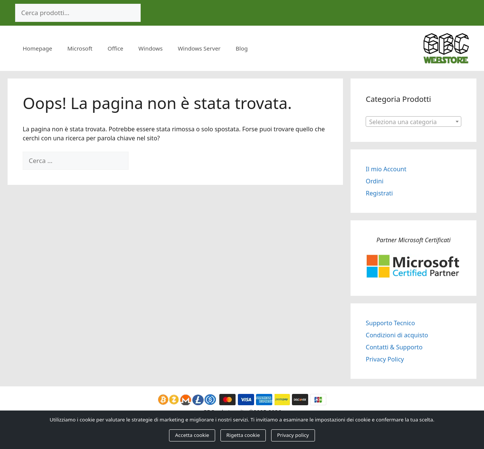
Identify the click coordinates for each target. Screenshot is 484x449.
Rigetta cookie (243, 435)
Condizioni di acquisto (397, 335)
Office (116, 48)
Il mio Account (386, 169)
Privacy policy (293, 435)
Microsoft (79, 48)
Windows (150, 48)
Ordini (374, 181)
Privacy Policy (385, 359)
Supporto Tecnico (390, 323)
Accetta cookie (192, 435)
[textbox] (413, 122)
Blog (242, 48)
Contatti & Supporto (394, 347)
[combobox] (413, 121)
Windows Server (199, 48)
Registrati (379, 193)
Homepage (37, 48)
